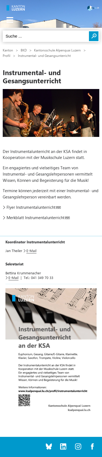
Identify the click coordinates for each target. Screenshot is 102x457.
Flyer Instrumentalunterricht (31, 207)
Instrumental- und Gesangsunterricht (44, 55)
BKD (24, 50)
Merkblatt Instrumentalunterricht (35, 217)
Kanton (8, 50)
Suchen (93, 36)
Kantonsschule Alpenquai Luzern (57, 50)
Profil (6, 55)
